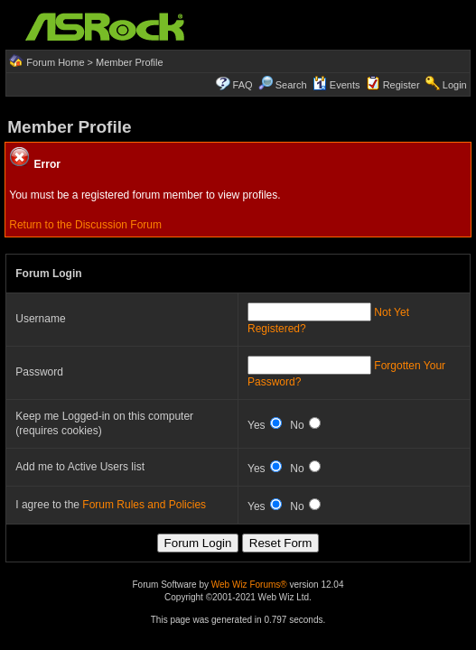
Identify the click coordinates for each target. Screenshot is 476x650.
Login (455, 84)
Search (291, 84)
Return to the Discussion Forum (85, 224)
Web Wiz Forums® (249, 585)
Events (336, 84)
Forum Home (55, 62)
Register (401, 84)
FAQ (243, 84)
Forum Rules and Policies (144, 504)
